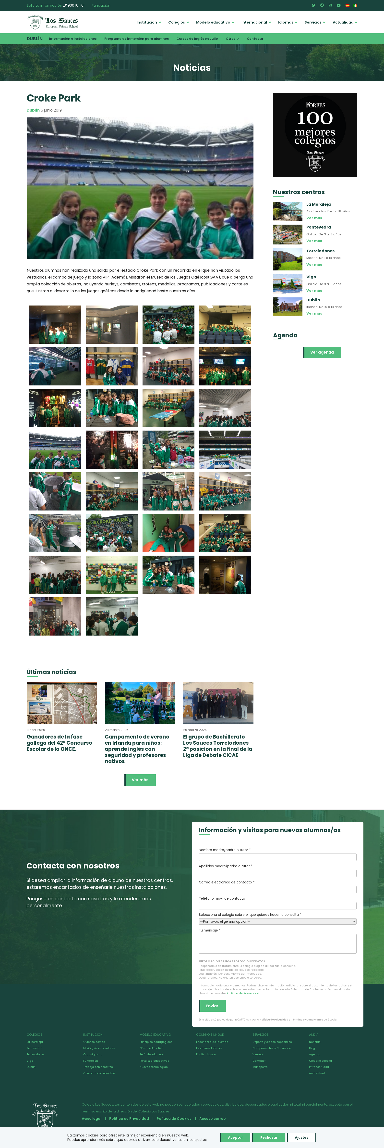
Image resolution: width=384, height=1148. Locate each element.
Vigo (30, 1061)
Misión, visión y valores (99, 1048)
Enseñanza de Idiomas (212, 1042)
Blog (312, 1048)
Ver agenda (322, 352)
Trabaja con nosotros (98, 1067)
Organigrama (92, 1054)
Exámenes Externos (209, 1048)
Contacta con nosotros (99, 1073)
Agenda (314, 1054)
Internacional (254, 22)
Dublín (35, 39)
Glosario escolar (320, 1061)
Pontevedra (34, 1048)
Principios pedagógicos (156, 1042)
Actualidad (343, 22)
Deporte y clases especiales (272, 1042)
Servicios (313, 22)
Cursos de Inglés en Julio (197, 39)
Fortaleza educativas (154, 1061)
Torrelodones (36, 1054)
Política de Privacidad (243, 993)
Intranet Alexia (319, 1067)
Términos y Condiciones (307, 1019)
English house (206, 1054)
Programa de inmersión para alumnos (136, 39)
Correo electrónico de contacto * (278, 886)
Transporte (259, 1067)
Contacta (255, 39)
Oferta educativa (151, 1048)
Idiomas (285, 22)
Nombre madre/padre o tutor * (278, 854)
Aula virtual (317, 1073)
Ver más (140, 780)
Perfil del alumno (151, 1054)
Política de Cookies (174, 1118)
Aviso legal (91, 1118)
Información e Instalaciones (72, 39)
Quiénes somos (94, 1042)
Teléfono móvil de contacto (278, 902)
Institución (147, 22)
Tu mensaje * (278, 941)
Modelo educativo (213, 22)
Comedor (258, 1061)
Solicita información (44, 5)
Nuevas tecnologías (154, 1067)
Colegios (176, 22)
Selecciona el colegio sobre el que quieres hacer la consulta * (278, 918)
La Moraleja (35, 1042)
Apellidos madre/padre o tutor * (278, 870)
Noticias (315, 1042)
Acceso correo (212, 1118)
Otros (230, 39)
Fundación (101, 5)
